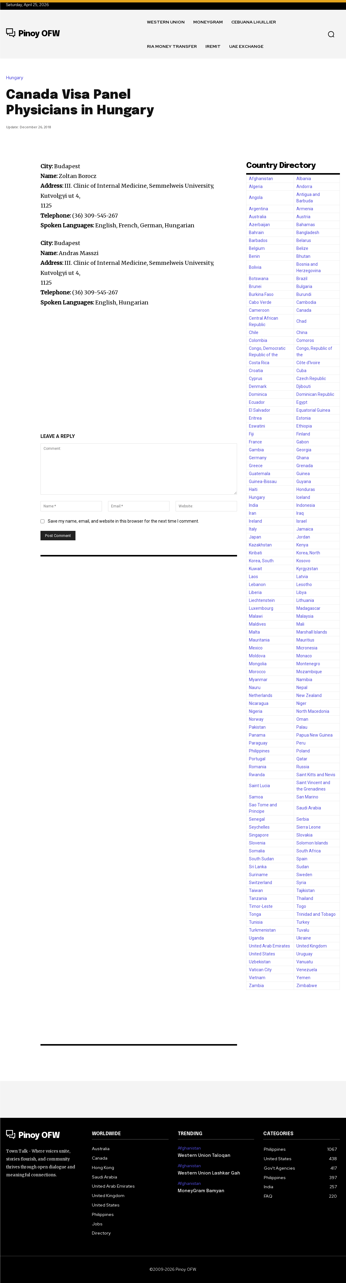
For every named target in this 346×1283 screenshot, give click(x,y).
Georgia (303, 449)
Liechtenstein (262, 600)
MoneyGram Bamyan (199, 1189)
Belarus (303, 240)
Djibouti (303, 386)
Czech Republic (311, 378)
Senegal (257, 819)
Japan (255, 537)
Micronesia (306, 647)
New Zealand (309, 695)
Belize (302, 248)
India (253, 505)
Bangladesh (307, 232)
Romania (257, 766)
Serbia (302, 819)
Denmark (258, 386)
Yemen (303, 977)
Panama (257, 735)
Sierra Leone (308, 827)
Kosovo (303, 560)
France (255, 441)
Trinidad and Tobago (316, 914)
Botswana (258, 278)
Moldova (257, 655)
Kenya (302, 544)
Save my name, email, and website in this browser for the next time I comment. (123, 521)
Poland (303, 750)
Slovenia (257, 843)
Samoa (256, 796)
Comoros (305, 340)
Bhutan (303, 256)
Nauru (254, 687)
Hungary (16, 78)
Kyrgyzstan (307, 568)
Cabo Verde (260, 302)
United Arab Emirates (269, 946)
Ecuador (257, 402)
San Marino (307, 796)
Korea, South (261, 560)
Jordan (303, 537)
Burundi (303, 294)
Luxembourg (261, 608)
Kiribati (255, 552)
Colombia (258, 340)
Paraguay (258, 743)
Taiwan (256, 890)
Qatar (301, 758)
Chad (301, 321)
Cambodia (306, 302)
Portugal (257, 758)
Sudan (302, 866)
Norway (256, 719)
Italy (253, 529)
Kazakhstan (260, 544)
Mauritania (259, 640)
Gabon (302, 441)
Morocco (257, 671)
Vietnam (257, 977)
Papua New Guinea (314, 735)
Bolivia (255, 267)
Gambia (256, 449)
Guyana (303, 481)
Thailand (304, 898)
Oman (302, 719)
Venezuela (306, 969)
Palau (301, 727)
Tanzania (258, 898)
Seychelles (259, 827)
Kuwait (255, 568)
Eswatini (257, 426)
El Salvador (259, 410)
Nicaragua (258, 703)
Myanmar (258, 679)
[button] (331, 34)
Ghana (302, 457)
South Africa (308, 850)
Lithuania (305, 600)
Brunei (255, 286)
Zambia (256, 985)
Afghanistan (261, 178)
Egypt (301, 402)
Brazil (301, 278)
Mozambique (309, 671)
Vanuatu (304, 961)
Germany (258, 457)
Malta (254, 632)
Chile (253, 332)
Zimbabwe (306, 985)
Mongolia (258, 663)
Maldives (257, 624)
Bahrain (256, 232)
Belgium (257, 248)
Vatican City (260, 969)
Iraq (300, 513)
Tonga (255, 914)
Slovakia (304, 835)
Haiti (253, 489)
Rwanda (257, 774)
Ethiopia (304, 426)
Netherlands (260, 695)
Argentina (258, 208)
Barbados (258, 240)
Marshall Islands (311, 632)
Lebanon (257, 584)
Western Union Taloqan (203, 1155)
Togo (301, 906)
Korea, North (308, 552)
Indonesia (305, 505)
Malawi (256, 616)
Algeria (256, 186)
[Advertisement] (262, 101)
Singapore (259, 835)
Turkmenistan (262, 930)
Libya (301, 592)
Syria (301, 882)
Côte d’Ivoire (308, 362)
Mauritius (305, 640)
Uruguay (304, 953)
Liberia (255, 592)
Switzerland (260, 882)
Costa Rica (259, 362)
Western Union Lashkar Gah (208, 1172)
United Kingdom (311, 946)
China (301, 332)
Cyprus (255, 378)
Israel (301, 521)
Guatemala (259, 473)
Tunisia (256, 922)
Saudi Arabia (308, 807)
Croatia (256, 370)
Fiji (251, 434)
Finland (303, 434)
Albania (303, 178)
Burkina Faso (261, 294)
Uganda (256, 938)
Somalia (257, 850)
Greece (256, 465)
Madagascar (308, 608)
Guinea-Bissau (263, 481)
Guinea (303, 473)
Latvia (302, 576)
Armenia (304, 208)
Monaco (304, 655)
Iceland (303, 497)
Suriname (258, 874)
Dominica (258, 394)
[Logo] (33, 34)
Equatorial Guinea (313, 410)
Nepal (301, 687)
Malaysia (304, 616)
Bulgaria (304, 286)
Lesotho (304, 584)
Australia (257, 216)
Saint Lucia (259, 785)
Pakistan (257, 727)
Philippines (259, 750)
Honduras (305, 489)
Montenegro (308, 663)
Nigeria (255, 711)
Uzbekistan (260, 961)
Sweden (304, 874)
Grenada (304, 465)
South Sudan (261, 858)
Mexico (256, 647)
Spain (301, 858)
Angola (256, 197)
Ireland (255, 521)
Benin (254, 256)
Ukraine (303, 938)
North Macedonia (312, 711)
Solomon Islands (312, 843)
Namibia (304, 679)
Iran (252, 513)
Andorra (304, 186)
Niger (301, 703)
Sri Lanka (258, 866)
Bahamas (305, 224)
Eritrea (255, 418)
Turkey (302, 922)
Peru (301, 743)
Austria (303, 216)
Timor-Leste (261, 906)
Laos (253, 576)
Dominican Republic (315, 394)
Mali (300, 624)
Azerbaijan (259, 224)
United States (262, 953)
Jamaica (304, 529)
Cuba (301, 370)
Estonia (303, 418)
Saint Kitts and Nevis (315, 774)
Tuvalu (302, 930)
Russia (302, 766)
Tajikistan (305, 890)
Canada (303, 310)
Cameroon (259, 310)
